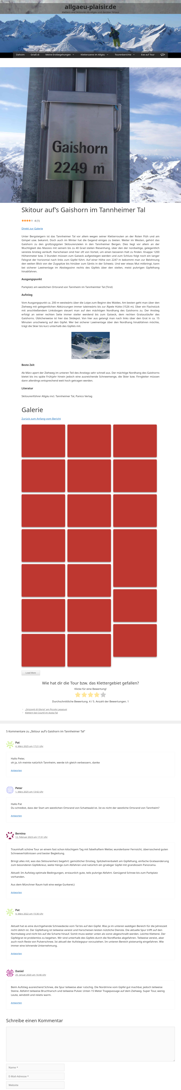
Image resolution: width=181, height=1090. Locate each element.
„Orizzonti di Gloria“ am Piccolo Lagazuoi (46, 709)
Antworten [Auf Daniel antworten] (16, 1002)
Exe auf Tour (147, 54)
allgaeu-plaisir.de (90, 6)
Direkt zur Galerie (32, 228)
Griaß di (35, 54)
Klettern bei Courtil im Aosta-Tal (41, 712)
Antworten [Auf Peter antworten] (16, 815)
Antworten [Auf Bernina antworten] (16, 892)
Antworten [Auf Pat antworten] (16, 770)
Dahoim (20, 54)
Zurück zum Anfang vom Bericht (41, 418)
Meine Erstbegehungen (61, 54)
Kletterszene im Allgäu (96, 54)
